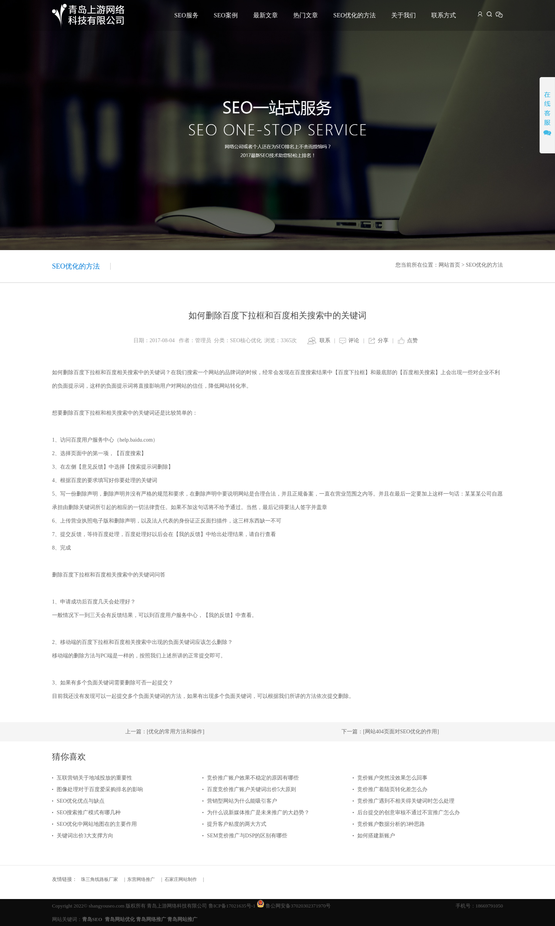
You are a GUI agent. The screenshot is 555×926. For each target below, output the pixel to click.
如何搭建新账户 (376, 836)
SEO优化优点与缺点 (80, 801)
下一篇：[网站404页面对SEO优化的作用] (390, 731)
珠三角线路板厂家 (99, 879)
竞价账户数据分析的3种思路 (391, 824)
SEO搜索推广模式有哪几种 (89, 812)
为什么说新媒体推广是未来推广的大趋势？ (258, 812)
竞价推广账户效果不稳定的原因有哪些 (253, 778)
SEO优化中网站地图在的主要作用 (97, 824)
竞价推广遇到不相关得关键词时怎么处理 (405, 801)
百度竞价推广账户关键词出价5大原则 (251, 789)
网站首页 (449, 265)
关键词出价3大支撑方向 (85, 836)
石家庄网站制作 (181, 879)
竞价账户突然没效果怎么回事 (392, 778)
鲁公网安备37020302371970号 (298, 906)
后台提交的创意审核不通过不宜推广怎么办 (408, 812)
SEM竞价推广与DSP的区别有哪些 (247, 836)
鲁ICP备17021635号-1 (232, 906)
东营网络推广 (141, 879)
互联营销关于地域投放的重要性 (94, 778)
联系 (325, 340)
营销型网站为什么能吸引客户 (242, 801)
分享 (383, 340)
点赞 (412, 340)
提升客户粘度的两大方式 (236, 824)
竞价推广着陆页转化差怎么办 (392, 789)
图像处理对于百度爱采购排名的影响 (100, 789)
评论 (353, 340)
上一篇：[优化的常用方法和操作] (164, 731)
